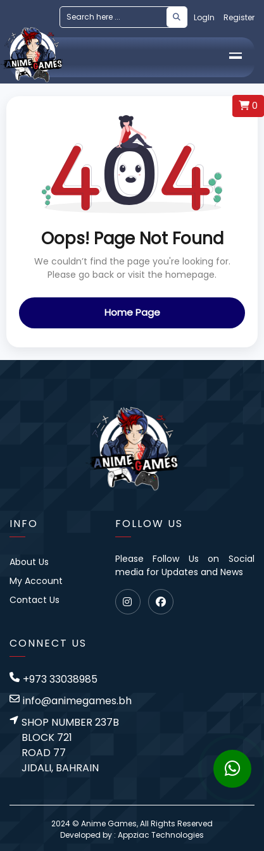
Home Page (132, 312)
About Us (29, 562)
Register (239, 17)
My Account (36, 581)
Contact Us (34, 599)
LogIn (204, 17)
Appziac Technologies (161, 834)
